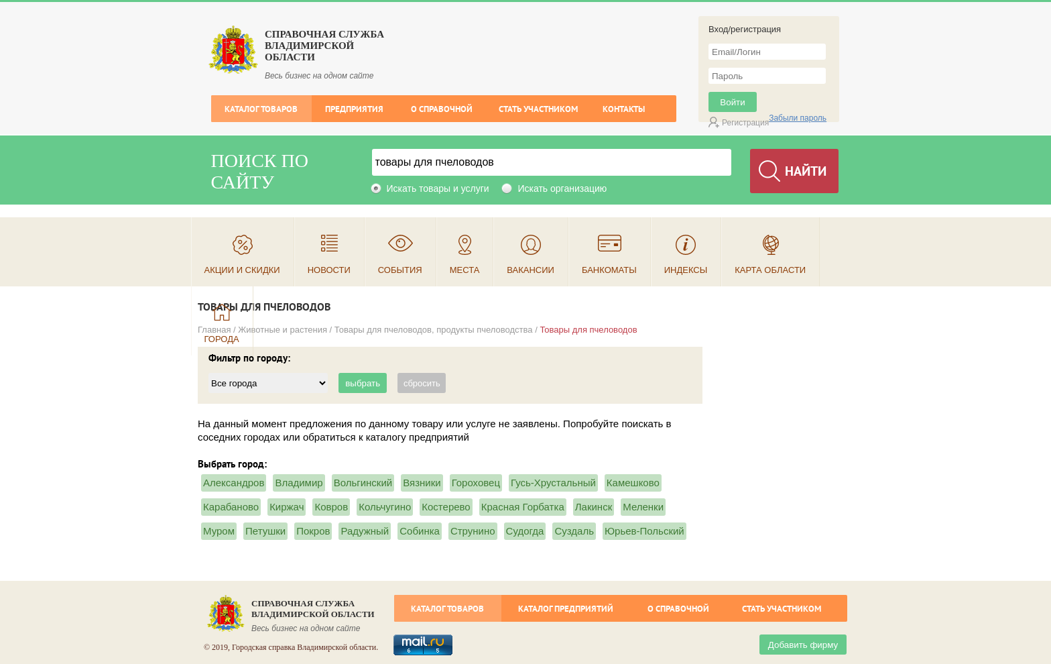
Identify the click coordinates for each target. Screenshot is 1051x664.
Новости (329, 270)
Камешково (633, 482)
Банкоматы (609, 270)
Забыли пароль (797, 118)
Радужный (365, 531)
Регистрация (745, 122)
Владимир (298, 482)
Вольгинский (363, 482)
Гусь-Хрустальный (553, 482)
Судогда (525, 531)
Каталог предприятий (565, 608)
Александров (233, 482)
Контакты (624, 109)
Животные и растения (282, 330)
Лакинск (593, 506)
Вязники (421, 482)
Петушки (265, 531)
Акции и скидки (242, 270)
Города (221, 339)
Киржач (286, 506)
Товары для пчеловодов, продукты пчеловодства (433, 330)
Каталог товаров (261, 109)
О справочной (442, 109)
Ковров (331, 506)
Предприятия (354, 109)
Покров (313, 531)
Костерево (446, 506)
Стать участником (538, 109)
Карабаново (231, 506)
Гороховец (476, 482)
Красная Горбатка (522, 506)
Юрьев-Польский (644, 531)
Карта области (770, 270)
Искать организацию (562, 188)
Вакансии (530, 270)
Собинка (419, 531)
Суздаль (574, 531)
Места (465, 270)
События (400, 270)
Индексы (686, 270)
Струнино (472, 531)
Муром (219, 531)
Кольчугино (385, 506)
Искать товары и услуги (438, 188)
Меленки (643, 506)
